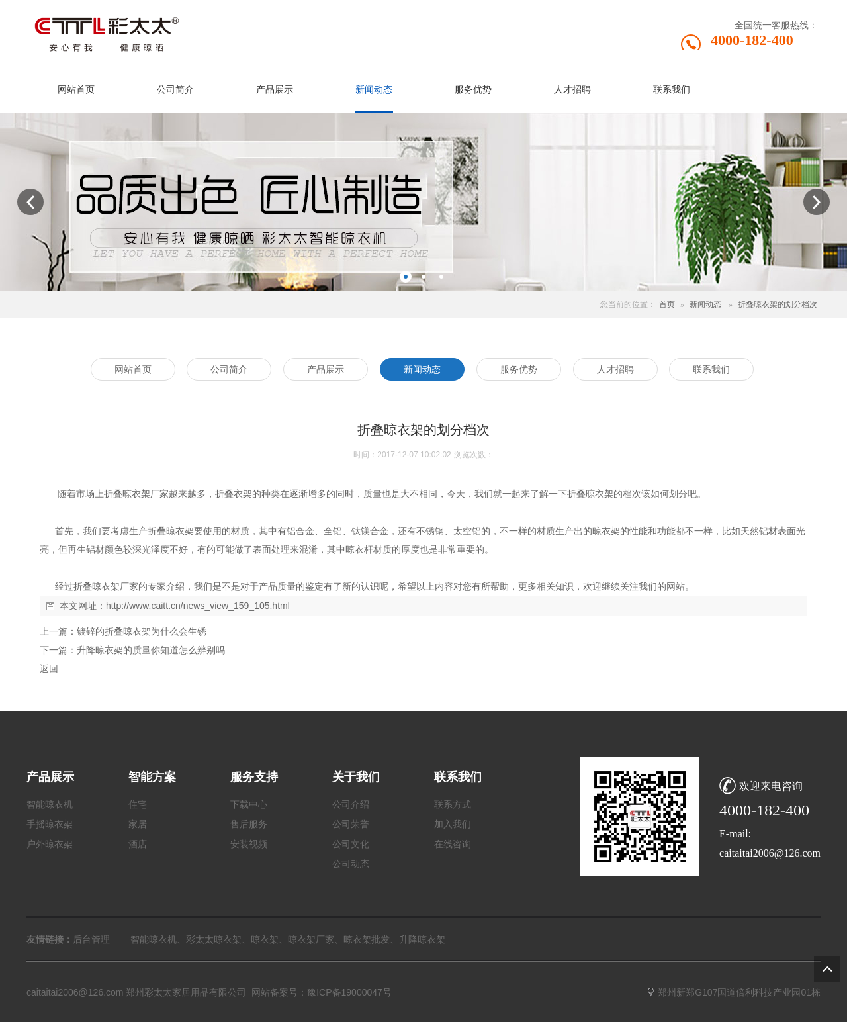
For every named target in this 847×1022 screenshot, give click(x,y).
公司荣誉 (350, 824)
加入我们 (452, 824)
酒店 (137, 844)
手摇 (35, 824)
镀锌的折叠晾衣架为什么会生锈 (141, 631)
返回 (49, 668)
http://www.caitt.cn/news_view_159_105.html (198, 605)
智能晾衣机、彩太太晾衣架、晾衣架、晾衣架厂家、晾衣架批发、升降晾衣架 (287, 939)
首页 (667, 304)
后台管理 (91, 939)
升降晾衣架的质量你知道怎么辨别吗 (151, 650)
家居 (137, 824)
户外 (35, 844)
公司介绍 (350, 805)
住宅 (137, 805)
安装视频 (248, 844)
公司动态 (350, 864)
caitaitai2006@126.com (75, 992)
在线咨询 (452, 844)
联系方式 (452, 805)
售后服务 (248, 824)
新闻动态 (705, 304)
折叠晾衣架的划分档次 (777, 304)
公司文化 (350, 844)
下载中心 (248, 805)
